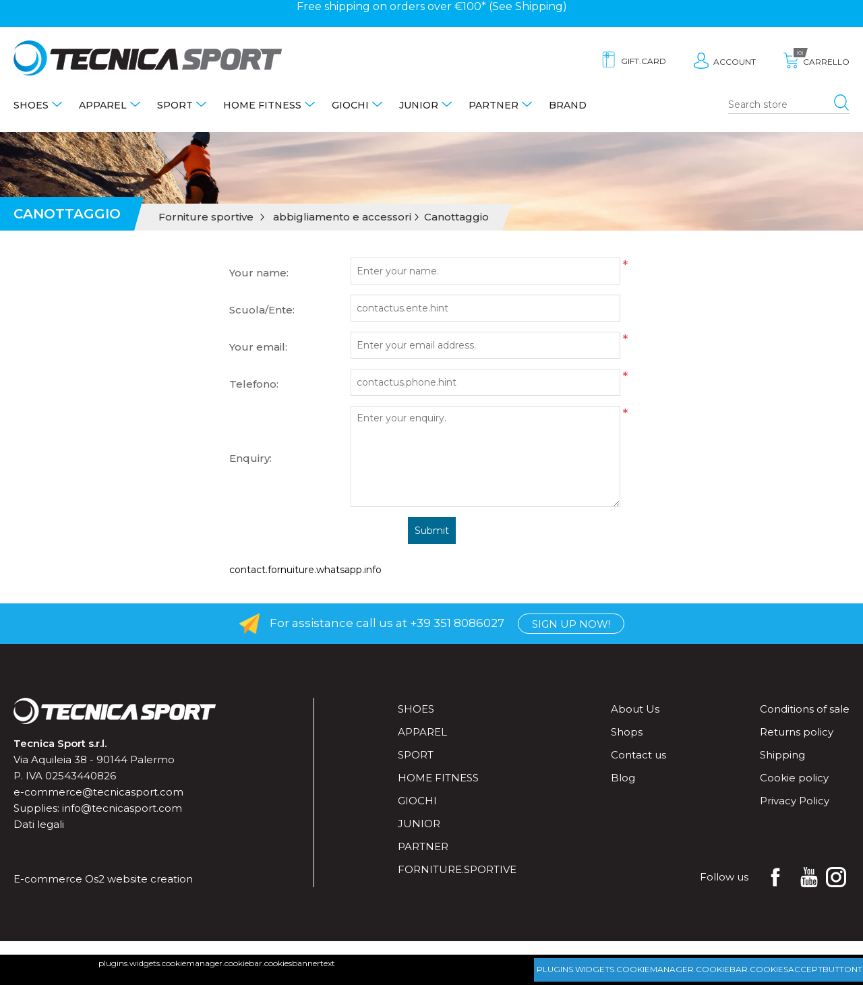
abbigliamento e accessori (342, 217)
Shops (627, 731)
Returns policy (796, 731)
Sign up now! (571, 624)
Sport (175, 105)
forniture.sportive (457, 869)
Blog (623, 777)
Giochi (350, 105)
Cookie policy (794, 777)
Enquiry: (250, 458)
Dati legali (38, 824)
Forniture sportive (206, 217)
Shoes (31, 105)
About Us (635, 709)
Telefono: (253, 384)
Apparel (103, 105)
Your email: (258, 346)
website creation (150, 878)
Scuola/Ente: (262, 309)
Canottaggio (456, 217)
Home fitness (262, 105)
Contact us (638, 754)
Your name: (259, 272)
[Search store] (789, 105)
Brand (568, 105)
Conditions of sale (805, 709)
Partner (493, 105)
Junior (418, 105)
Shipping (539, 6)
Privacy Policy (794, 800)
